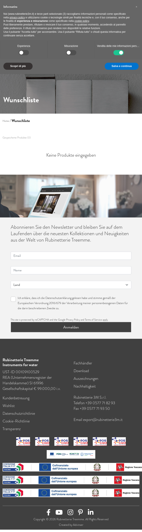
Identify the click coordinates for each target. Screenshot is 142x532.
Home (6, 121)
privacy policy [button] (17, 17)
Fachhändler (83, 366)
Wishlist (9, 408)
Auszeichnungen (86, 381)
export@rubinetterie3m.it (103, 422)
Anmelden (71, 330)
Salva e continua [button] (122, 66)
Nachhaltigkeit (85, 389)
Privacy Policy (73, 322)
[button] (136, 6)
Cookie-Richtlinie (16, 424)
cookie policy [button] (82, 20)
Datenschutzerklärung (58, 301)
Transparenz (12, 431)
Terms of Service (93, 322)
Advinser (78, 527)
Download (81, 373)
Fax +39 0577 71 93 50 (92, 411)
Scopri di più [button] (18, 66)
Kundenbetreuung (16, 401)
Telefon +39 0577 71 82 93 (94, 406)
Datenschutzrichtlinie (19, 416)
